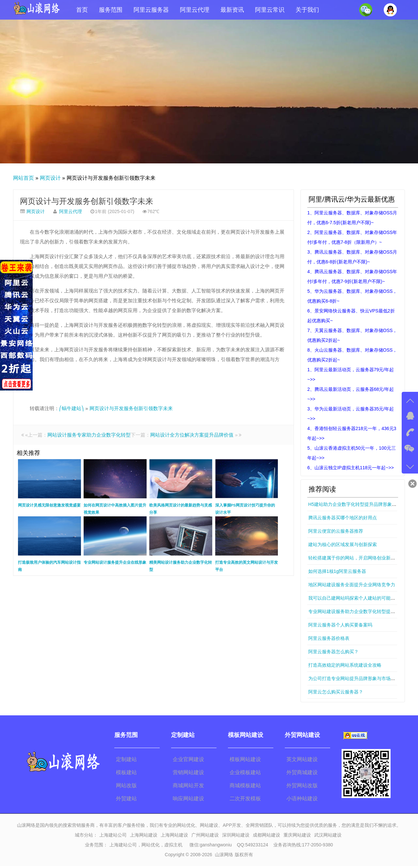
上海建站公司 (113, 835)
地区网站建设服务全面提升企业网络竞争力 (351, 584)
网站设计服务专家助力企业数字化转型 (89, 435)
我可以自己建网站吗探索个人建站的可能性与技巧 (358, 598)
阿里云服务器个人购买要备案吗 (340, 624)
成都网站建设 (266, 835)
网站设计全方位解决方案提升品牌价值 (191, 435)
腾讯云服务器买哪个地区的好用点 (342, 517)
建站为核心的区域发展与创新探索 (342, 544)
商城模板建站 (245, 785)
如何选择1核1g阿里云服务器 (337, 571)
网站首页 (23, 178)
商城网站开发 (188, 785)
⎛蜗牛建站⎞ (71, 408)
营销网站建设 (188, 772)
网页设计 (50, 178)
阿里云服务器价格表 (328, 638)
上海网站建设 (143, 835)
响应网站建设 (188, 798)
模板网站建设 (245, 759)
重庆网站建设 (297, 835)
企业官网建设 (188, 759)
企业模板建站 (245, 772)
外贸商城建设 (302, 772)
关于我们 (307, 10)
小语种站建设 (302, 798)
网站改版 (126, 785)
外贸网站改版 (302, 785)
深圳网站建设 (235, 835)
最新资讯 (232, 10)
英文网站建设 (302, 759)
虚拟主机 (173, 844)
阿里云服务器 (151, 10)
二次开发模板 (245, 798)
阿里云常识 (269, 10)
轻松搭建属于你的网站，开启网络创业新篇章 (354, 557)
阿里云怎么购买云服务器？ (335, 691)
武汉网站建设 (328, 835)
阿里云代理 (194, 10)
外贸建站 (126, 798)
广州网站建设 (205, 835)
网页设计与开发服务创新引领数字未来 (86, 201)
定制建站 (126, 759)
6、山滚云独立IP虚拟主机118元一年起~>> (350, 467)
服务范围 (110, 10)
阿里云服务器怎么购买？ (333, 651)
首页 (82, 10)
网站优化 (150, 844)
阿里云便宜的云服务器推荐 (335, 531)
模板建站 (126, 772)
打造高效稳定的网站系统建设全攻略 (344, 665)
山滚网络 (224, 854)
